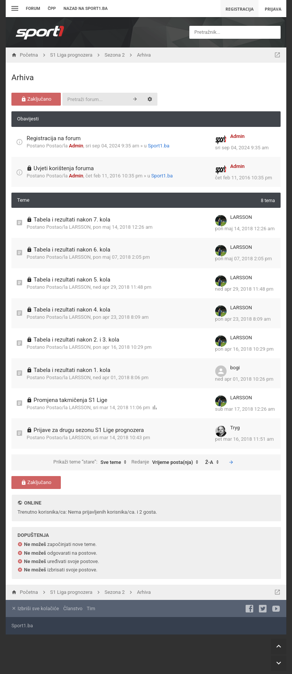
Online (32, 503)
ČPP (52, 8)
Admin (76, 146)
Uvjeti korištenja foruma (63, 168)
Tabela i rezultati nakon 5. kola (71, 279)
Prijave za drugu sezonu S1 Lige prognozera (88, 430)
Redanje (167, 462)
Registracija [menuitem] (239, 9)
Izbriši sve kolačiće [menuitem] (35, 608)
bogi (235, 367)
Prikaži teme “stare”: (91, 462)
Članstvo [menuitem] (72, 608)
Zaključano (36, 99)
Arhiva (22, 77)
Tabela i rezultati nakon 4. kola (71, 309)
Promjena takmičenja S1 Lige (70, 400)
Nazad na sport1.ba (85, 8)
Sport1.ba (159, 146)
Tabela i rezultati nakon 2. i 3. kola (76, 339)
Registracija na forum (54, 138)
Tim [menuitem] (91, 608)
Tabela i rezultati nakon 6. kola (71, 249)
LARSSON (79, 227)
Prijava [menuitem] (273, 9)
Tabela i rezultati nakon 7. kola (71, 219)
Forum (33, 8)
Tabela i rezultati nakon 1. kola (71, 370)
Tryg (235, 427)
